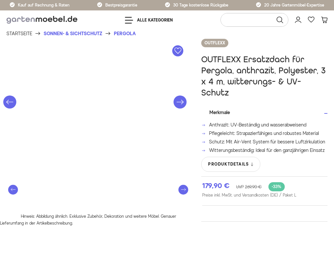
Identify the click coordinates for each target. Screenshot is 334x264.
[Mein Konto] (298, 20)
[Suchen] (280, 20)
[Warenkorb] (324, 20)
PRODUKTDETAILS (231, 164)
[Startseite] (19, 34)
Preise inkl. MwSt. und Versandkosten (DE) (249, 195)
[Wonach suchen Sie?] (254, 19)
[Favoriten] (311, 20)
